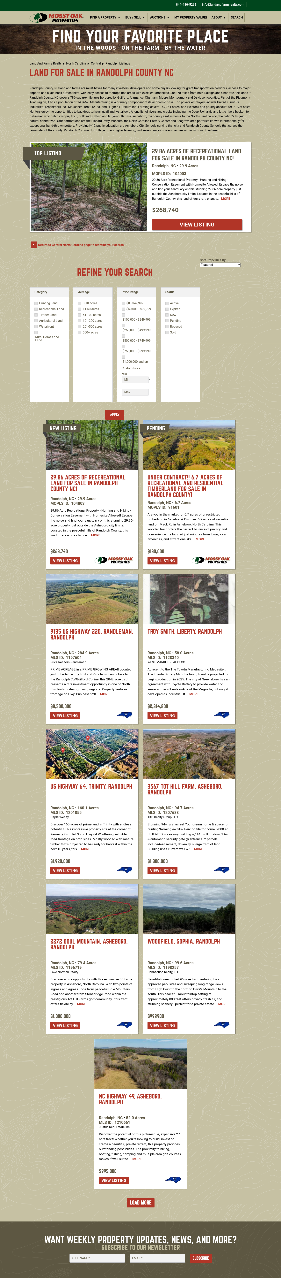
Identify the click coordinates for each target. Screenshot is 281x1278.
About (217, 17)
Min (124, 374)
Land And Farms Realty (45, 63)
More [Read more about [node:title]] (225, 199)
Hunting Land (48, 303)
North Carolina (76, 63)
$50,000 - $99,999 (138, 309)
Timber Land (48, 315)
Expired (175, 309)
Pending (175, 320)
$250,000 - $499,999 (137, 330)
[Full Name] (97, 1258)
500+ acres (90, 332)
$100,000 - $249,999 (137, 319)
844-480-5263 (185, 4)
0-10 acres (90, 303)
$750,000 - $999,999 (137, 351)
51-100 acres (92, 315)
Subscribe (200, 1258)
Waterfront (46, 326)
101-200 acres (92, 320)
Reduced (176, 326)
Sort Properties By (213, 260)
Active (174, 303)
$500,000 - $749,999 (137, 340)
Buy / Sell (133, 17)
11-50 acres (91, 309)
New (173, 315)
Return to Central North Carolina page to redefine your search (81, 245)
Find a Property (103, 17)
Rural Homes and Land (47, 339)
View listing (197, 224)
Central (96, 63)
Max (125, 386)
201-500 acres (92, 326)
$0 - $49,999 (134, 303)
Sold (173, 332)
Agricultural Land (51, 320)
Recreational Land (51, 309)
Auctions (157, 17)
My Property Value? (190, 17)
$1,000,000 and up (135, 361)
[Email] (157, 1258)
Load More (140, 1202)
